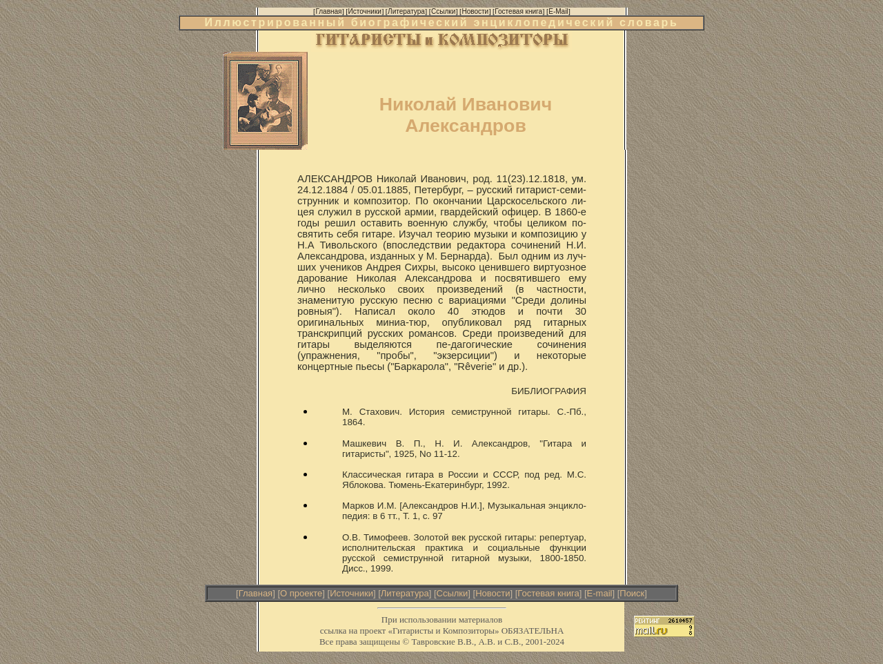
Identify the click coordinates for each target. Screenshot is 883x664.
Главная (255, 593)
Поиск (631, 593)
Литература (405, 593)
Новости (492, 593)
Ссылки (452, 593)
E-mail (600, 593)
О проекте (301, 593)
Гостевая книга (548, 593)
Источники (351, 593)
